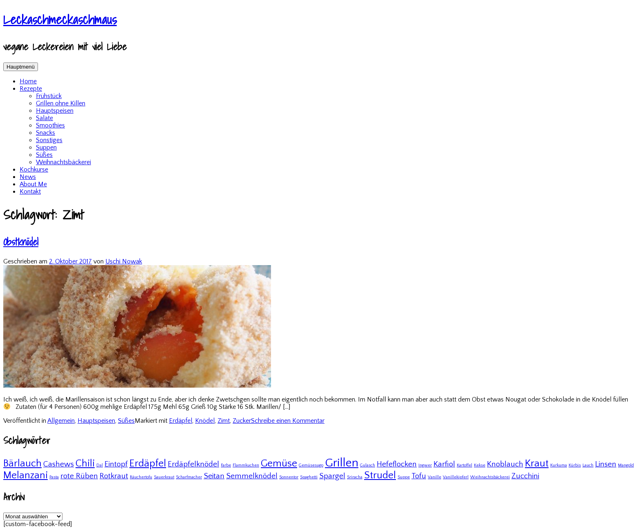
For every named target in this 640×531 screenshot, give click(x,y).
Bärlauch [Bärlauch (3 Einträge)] (22, 463)
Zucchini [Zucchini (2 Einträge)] (525, 476)
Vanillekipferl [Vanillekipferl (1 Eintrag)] (456, 477)
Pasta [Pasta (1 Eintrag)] (54, 477)
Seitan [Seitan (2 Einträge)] (214, 476)
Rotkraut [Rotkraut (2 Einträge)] (114, 476)
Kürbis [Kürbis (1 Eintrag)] (575, 465)
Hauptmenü (21, 67)
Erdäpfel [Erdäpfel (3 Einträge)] (147, 463)
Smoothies (50, 125)
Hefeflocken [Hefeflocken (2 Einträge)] (397, 464)
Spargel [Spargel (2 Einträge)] (332, 476)
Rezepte (31, 88)
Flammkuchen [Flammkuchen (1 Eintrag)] (246, 465)
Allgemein (61, 420)
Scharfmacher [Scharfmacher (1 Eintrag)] (189, 477)
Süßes (44, 154)
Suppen (46, 147)
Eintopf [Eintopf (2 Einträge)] (116, 464)
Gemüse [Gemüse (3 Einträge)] (279, 463)
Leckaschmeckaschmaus (60, 19)
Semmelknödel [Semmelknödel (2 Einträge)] (252, 476)
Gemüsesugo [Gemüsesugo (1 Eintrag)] (311, 465)
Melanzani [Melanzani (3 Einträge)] (25, 475)
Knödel (205, 420)
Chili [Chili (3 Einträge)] (85, 463)
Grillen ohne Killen (60, 103)
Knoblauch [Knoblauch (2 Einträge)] (505, 464)
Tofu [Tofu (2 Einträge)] (418, 476)
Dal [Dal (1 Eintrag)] (99, 465)
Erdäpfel (180, 420)
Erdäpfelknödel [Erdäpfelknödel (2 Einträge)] (193, 464)
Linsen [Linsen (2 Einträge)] (605, 464)
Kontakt (30, 191)
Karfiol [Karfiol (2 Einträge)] (444, 464)
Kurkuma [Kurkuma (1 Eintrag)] (558, 465)
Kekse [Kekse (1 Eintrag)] (479, 465)
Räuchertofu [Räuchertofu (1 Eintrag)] (141, 477)
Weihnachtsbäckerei (63, 162)
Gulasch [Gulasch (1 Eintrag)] (367, 465)
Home (28, 81)
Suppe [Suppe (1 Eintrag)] (404, 477)
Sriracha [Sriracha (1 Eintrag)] (354, 477)
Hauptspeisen (54, 110)
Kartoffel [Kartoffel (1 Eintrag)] (464, 465)
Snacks (45, 132)
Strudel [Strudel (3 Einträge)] (380, 475)
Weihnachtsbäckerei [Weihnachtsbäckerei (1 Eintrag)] (490, 477)
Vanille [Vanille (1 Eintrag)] (434, 477)
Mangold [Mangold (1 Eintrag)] (626, 465)
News (28, 177)
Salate (44, 118)
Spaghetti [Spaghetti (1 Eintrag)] (309, 477)
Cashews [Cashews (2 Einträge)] (58, 464)
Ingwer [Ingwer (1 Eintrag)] (425, 465)
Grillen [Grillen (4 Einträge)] (341, 463)
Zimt (224, 420)
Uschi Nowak (123, 261)
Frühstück (49, 96)
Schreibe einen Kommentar (287, 420)
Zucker (242, 420)
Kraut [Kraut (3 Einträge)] (537, 463)
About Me (33, 184)
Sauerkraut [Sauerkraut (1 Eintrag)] (164, 477)
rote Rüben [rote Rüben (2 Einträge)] (79, 476)
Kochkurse (34, 169)
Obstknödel (20, 242)
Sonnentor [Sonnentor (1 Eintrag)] (288, 477)
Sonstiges (49, 140)
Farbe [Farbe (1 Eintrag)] (226, 465)
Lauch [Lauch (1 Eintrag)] (587, 465)
